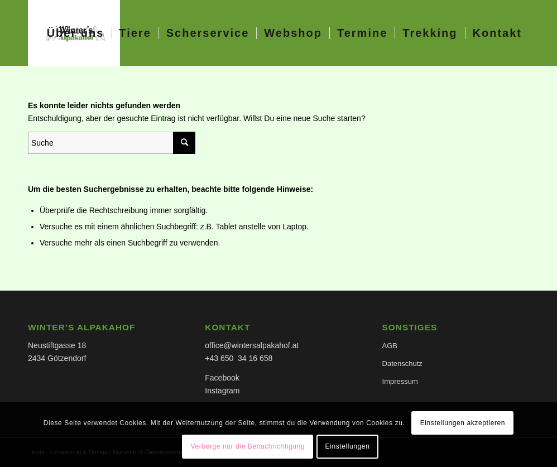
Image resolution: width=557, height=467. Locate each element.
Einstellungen (347, 446)
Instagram (222, 390)
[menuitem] (76, 33)
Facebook (222, 377)
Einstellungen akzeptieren (462, 423)
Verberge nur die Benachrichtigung (248, 446)
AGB (389, 345)
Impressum (400, 381)
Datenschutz (402, 363)
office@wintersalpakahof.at (252, 345)
